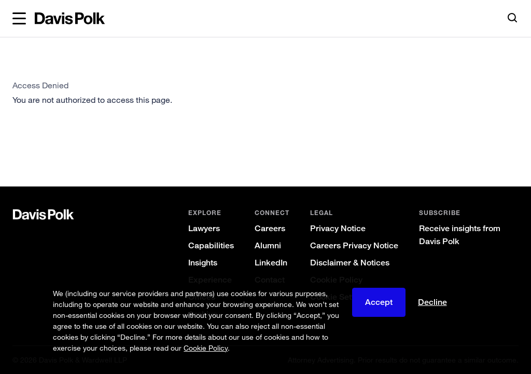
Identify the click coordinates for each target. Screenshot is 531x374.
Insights (202, 263)
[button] (19, 18)
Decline (432, 310)
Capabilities (211, 245)
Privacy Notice (338, 228)
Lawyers (204, 228)
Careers (270, 228)
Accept (379, 310)
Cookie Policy (336, 280)
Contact (270, 280)
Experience (210, 280)
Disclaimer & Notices (349, 263)
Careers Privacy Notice (354, 245)
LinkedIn (271, 263)
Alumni (268, 245)
